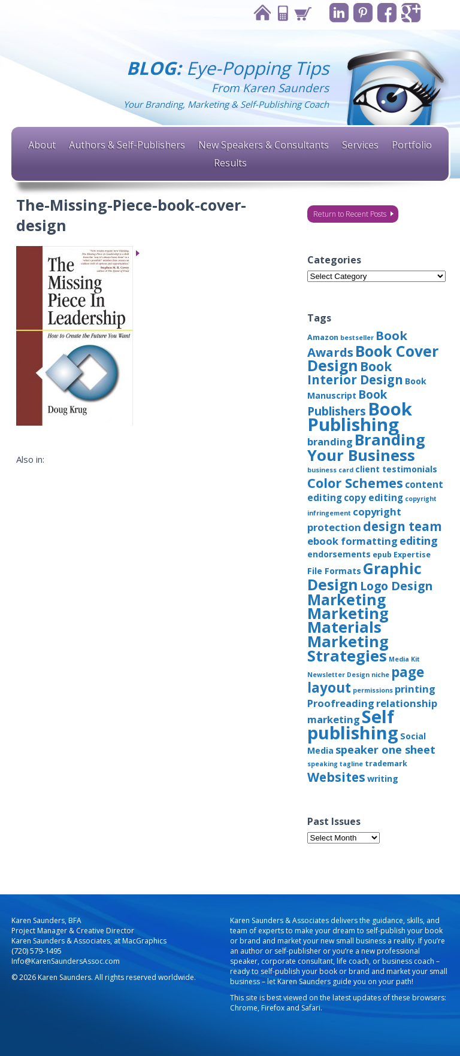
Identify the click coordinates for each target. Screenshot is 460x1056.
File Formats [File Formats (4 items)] (334, 570)
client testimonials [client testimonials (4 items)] (396, 469)
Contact (280, 13)
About (42, 144)
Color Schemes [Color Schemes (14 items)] (355, 482)
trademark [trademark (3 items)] (386, 763)
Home (260, 13)
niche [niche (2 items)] (380, 674)
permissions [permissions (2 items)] (373, 690)
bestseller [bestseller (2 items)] (357, 337)
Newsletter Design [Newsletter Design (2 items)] (338, 674)
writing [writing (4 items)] (382, 778)
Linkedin (337, 13)
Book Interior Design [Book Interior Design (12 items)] (355, 373)
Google (411, 13)
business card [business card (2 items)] (330, 470)
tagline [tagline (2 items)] (351, 764)
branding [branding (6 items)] (330, 441)
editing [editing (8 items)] (419, 540)
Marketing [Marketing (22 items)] (346, 599)
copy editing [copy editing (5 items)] (373, 497)
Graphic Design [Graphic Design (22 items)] (364, 576)
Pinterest (362, 13)
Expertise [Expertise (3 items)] (412, 555)
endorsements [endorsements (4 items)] (339, 554)
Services (360, 144)
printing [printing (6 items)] (415, 689)
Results (230, 162)
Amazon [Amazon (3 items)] (322, 337)
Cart (301, 13)
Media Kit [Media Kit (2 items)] (404, 659)
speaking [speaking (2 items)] (322, 764)
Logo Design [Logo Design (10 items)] (396, 586)
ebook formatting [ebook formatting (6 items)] (352, 541)
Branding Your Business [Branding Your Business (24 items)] (366, 447)
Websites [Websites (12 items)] (336, 777)
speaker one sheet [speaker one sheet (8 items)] (385, 749)
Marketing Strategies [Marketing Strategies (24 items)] (348, 648)
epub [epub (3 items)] (382, 555)
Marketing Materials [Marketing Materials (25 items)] (348, 620)
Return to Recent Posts (349, 214)
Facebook (387, 13)
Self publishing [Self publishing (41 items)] (352, 724)
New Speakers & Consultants (263, 144)
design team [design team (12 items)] (402, 526)
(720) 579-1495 (36, 951)
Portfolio (412, 144)
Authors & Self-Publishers (127, 144)
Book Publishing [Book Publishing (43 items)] (359, 416)
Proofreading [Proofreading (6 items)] (340, 703)
